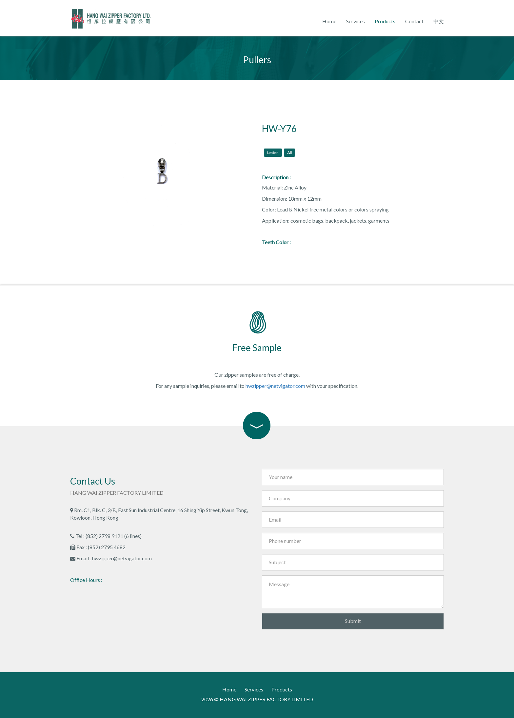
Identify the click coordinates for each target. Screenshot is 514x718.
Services (355, 21)
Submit (353, 621)
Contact (414, 21)
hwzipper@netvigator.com (275, 386)
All (289, 152)
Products (385, 21)
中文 (438, 21)
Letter (273, 152)
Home (329, 21)
